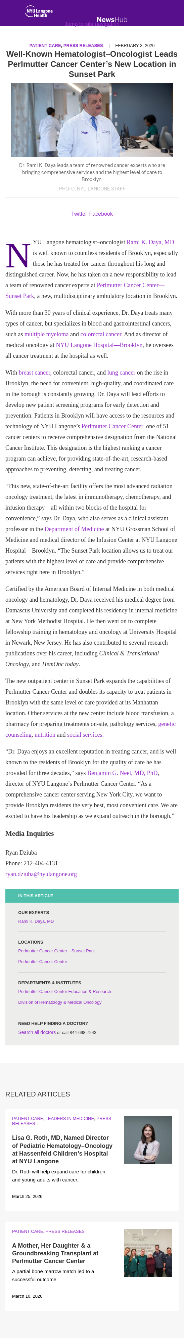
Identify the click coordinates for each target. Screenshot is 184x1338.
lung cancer (121, 372)
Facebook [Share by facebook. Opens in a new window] (101, 214)
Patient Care (27, 1118)
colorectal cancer (100, 334)
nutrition (45, 734)
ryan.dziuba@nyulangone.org (41, 874)
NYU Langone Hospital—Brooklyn (99, 345)
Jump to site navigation (92, 24)
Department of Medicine (74, 529)
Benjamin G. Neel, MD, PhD (122, 773)
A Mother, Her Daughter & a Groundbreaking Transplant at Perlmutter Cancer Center (55, 1253)
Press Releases (65, 1231)
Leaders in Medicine (70, 1118)
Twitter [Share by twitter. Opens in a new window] (79, 214)
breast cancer (34, 372)
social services (84, 734)
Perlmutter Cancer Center (112, 426)
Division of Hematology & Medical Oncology (59, 1002)
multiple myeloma (46, 334)
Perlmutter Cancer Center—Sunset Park (56, 950)
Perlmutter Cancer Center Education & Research (64, 991)
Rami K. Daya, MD (150, 242)
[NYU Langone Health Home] (39, 12)
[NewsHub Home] (112, 19)
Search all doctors (37, 1032)
